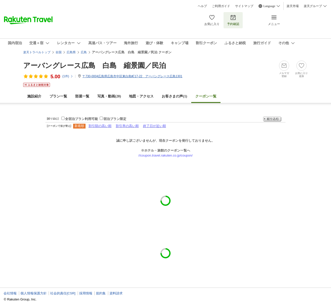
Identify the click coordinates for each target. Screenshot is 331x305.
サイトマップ (244, 6)
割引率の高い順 (127, 126)
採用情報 (85, 293)
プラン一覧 (58, 96)
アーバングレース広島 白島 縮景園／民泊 (94, 65)
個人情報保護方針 (33, 293)
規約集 (101, 293)
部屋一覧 (82, 96)
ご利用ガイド (221, 6)
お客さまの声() (174, 96)
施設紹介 (34, 96)
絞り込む (272, 119)
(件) (67, 76)
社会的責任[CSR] (62, 293)
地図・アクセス (141, 96)
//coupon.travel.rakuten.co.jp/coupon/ (166, 155)
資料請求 (116, 293)
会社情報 (10, 293)
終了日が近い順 (154, 126)
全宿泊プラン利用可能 (81, 119)
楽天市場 (293, 6)
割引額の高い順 (100, 126)
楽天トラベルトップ (36, 52)
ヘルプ (202, 6)
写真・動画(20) (109, 96)
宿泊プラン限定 (114, 119)
